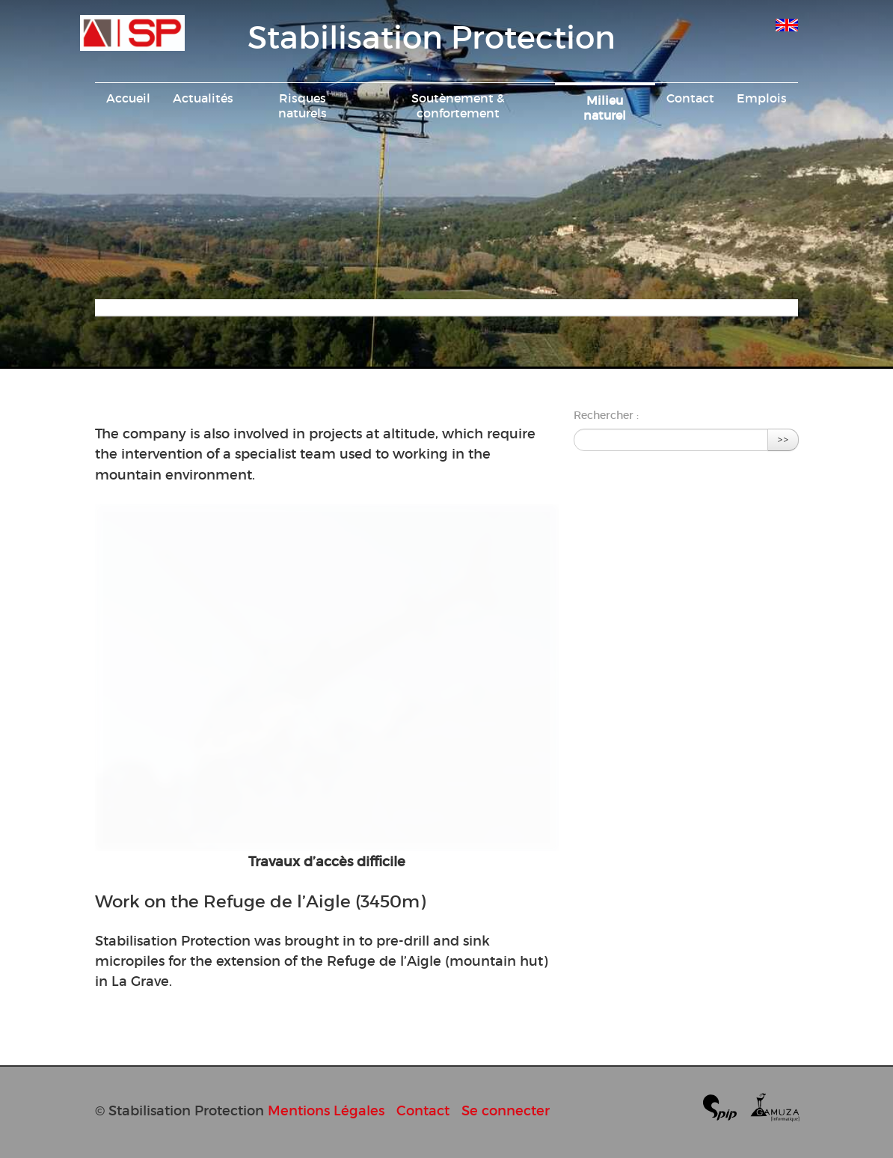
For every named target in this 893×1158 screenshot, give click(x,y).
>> (783, 439)
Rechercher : (606, 415)
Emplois (762, 98)
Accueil (128, 98)
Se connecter (505, 1110)
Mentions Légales (326, 1110)
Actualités (203, 98)
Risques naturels (302, 105)
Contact (690, 98)
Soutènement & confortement (458, 105)
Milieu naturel (604, 108)
